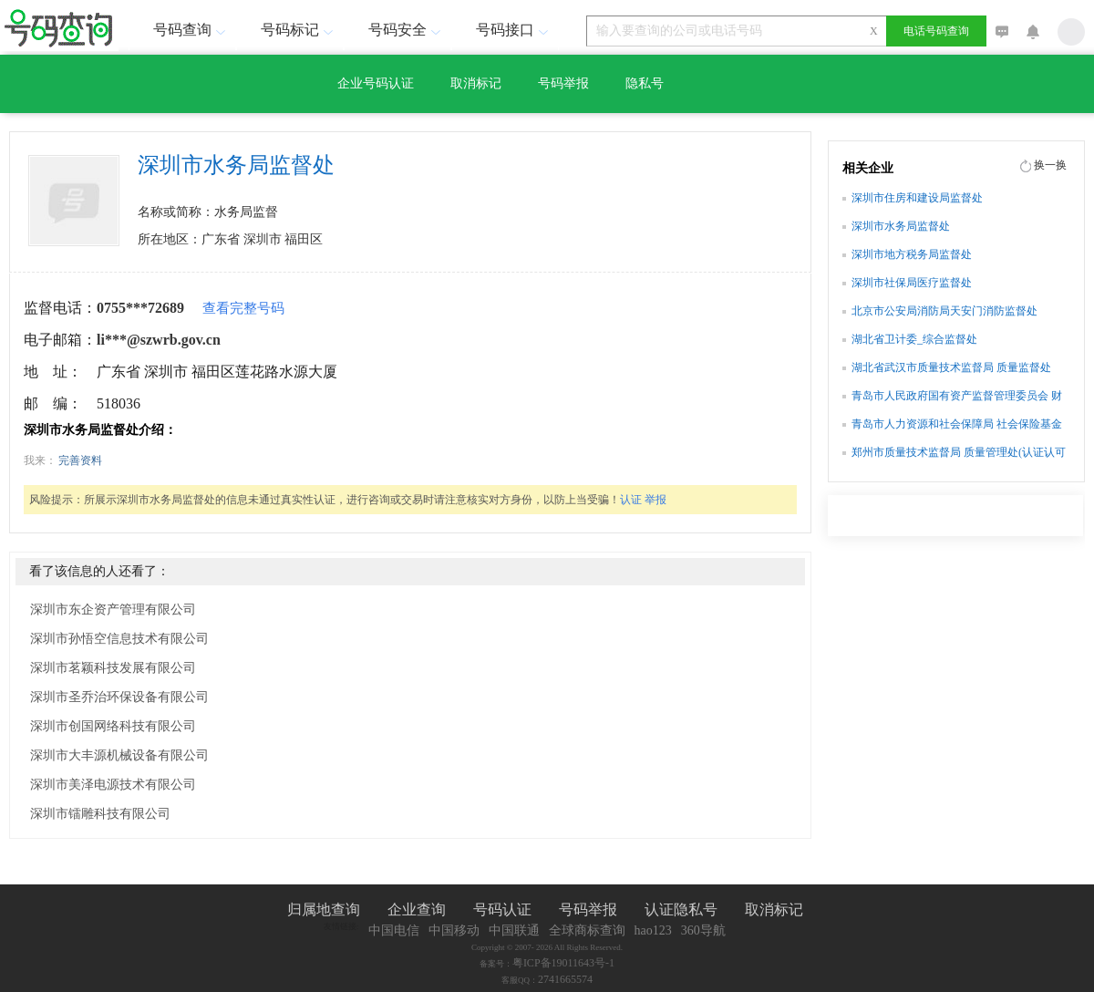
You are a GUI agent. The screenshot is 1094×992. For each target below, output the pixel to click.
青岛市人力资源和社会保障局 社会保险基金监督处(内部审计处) (956, 426)
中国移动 (454, 930)
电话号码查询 (936, 31)
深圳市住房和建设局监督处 (917, 197)
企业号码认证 (375, 83)
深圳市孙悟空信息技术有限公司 (119, 639)
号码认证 (502, 909)
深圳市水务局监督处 (900, 226)
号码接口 (514, 29)
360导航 (703, 930)
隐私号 (644, 83)
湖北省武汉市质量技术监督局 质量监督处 (951, 367)
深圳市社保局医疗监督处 (911, 282)
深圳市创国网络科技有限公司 (113, 726)
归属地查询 (323, 909)
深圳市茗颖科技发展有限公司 (113, 668)
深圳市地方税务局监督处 (911, 254)
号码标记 (299, 29)
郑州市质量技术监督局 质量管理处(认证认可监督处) (958, 454)
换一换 (1050, 165)
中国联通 (514, 930)
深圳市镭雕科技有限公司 (100, 814)
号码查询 (191, 29)
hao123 (653, 930)
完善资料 (80, 460)
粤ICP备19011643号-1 (563, 962)
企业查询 (416, 909)
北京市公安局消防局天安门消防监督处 (944, 311)
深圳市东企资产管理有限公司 (113, 609)
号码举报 (563, 83)
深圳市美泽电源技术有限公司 (113, 784)
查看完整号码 (243, 308)
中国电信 (393, 930)
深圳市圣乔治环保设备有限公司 (119, 697)
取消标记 (475, 83)
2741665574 (565, 979)
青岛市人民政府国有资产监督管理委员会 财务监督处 (956, 397)
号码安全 (406, 29)
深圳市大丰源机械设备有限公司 (119, 755)
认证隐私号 (681, 909)
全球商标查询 (587, 930)
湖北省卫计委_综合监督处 (914, 339)
